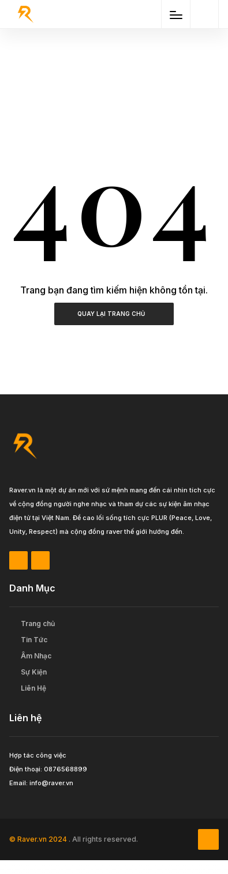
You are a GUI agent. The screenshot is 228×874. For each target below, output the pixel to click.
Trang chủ (38, 623)
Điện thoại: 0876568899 (48, 769)
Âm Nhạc (36, 655)
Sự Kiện (34, 672)
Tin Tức (34, 639)
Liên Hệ (33, 688)
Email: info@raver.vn (41, 783)
